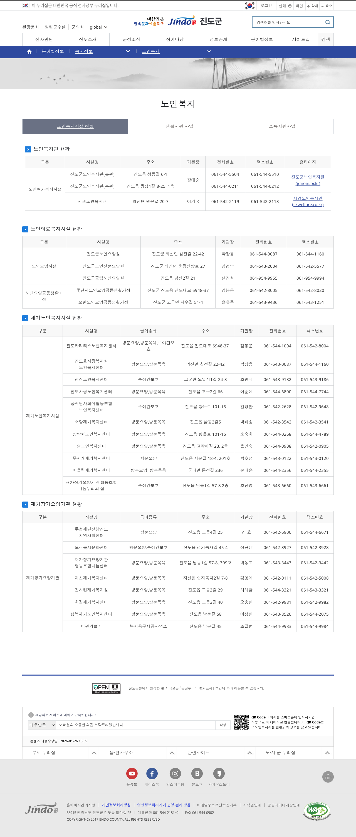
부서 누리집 (43, 753)
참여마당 (175, 39)
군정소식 (131, 39)
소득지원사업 (282, 126)
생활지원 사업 (180, 126)
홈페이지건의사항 (80, 805)
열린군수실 (55, 27)
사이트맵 (301, 39)
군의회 (77, 27)
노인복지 (151, 51)
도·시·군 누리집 (280, 753)
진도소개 (88, 39)
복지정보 (84, 51)
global (96, 27)
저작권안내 (252, 805)
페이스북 (152, 784)
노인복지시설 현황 (75, 126)
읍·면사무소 (121, 753)
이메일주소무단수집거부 (217, 805)
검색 (325, 39)
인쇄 (282, 5)
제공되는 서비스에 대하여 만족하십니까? (65, 715)
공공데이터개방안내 (284, 805)
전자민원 (44, 39)
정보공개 (218, 39)
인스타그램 (175, 784)
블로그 (197, 784)
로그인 (266, 5)
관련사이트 (198, 753)
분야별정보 (262, 39)
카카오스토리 (219, 784)
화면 (299, 5)
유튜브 (132, 784)
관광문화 (30, 27)
